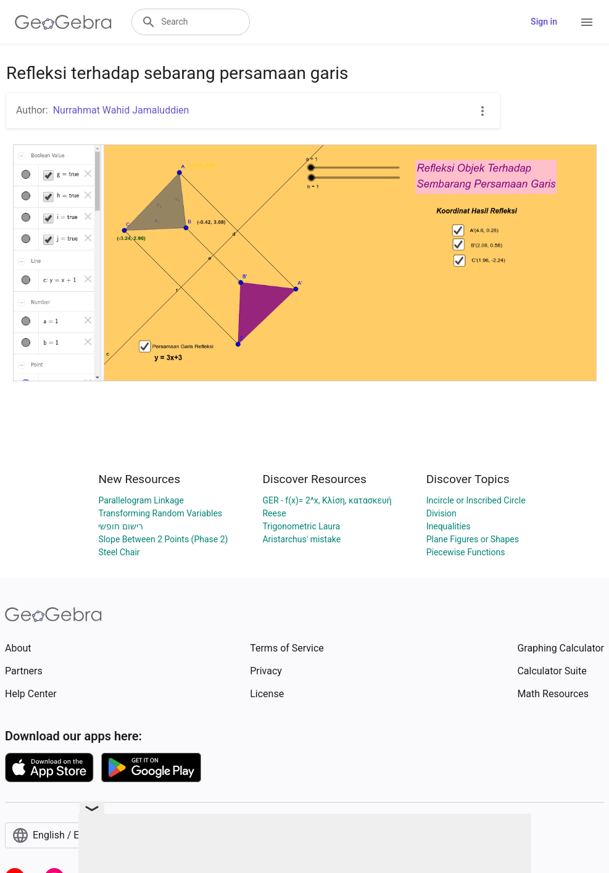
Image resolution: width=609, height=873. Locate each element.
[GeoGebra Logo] (63, 22)
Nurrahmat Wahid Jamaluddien (121, 110)
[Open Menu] (586, 22)
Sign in (544, 22)
